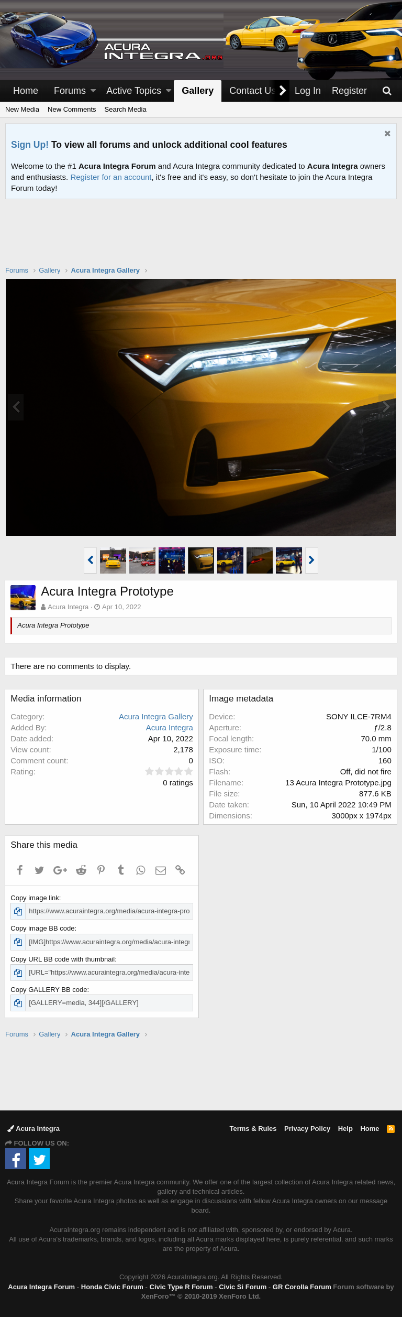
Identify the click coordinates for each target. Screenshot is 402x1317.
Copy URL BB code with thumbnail (63, 959)
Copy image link (35, 898)
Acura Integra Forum (41, 1287)
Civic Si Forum (242, 1287)
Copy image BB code (43, 928)
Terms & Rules (252, 1128)
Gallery (198, 90)
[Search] (387, 91)
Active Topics (133, 90)
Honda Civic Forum (112, 1287)
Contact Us (252, 90)
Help (345, 1128)
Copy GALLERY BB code (49, 990)
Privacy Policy (307, 1128)
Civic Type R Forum (181, 1287)
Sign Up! (30, 144)
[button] (93, 91)
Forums (70, 90)
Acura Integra (33, 1128)
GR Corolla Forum (302, 1287)
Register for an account (110, 176)
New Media (22, 109)
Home (25, 90)
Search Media (126, 109)
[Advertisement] (201, 239)
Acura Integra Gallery (155, 716)
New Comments (72, 109)
